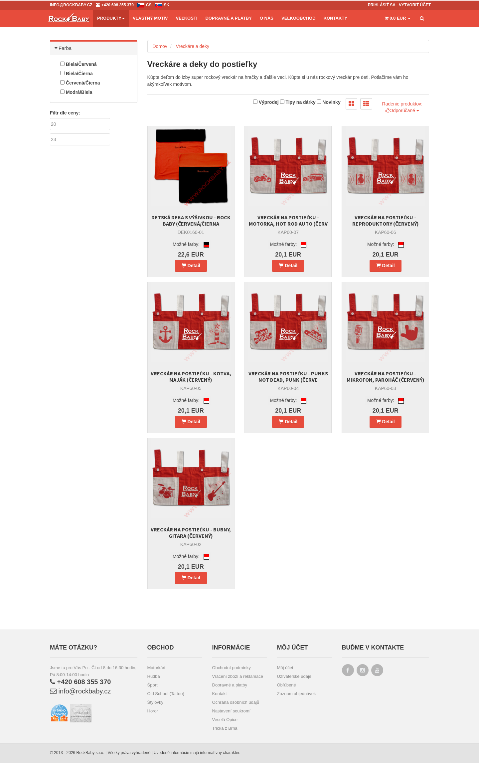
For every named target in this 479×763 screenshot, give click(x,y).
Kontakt (219, 693)
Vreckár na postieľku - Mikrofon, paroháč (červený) (385, 376)
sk (166, 5)
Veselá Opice (225, 719)
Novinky (328, 102)
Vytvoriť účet (415, 5)
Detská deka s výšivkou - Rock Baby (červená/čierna (191, 220)
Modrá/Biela (76, 92)
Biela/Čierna (76, 73)
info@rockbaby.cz (80, 691)
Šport (152, 684)
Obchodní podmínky (231, 667)
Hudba (153, 676)
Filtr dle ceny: (65, 112)
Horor (152, 710)
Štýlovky (155, 702)
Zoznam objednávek (296, 693)
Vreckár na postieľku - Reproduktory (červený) (385, 220)
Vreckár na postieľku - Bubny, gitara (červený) (191, 532)
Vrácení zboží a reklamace (237, 676)
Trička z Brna (225, 728)
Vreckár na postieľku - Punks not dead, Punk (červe (288, 376)
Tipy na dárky (298, 102)
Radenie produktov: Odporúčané (402, 107)
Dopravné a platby (229, 684)
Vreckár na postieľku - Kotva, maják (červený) (191, 376)
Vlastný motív (150, 18)
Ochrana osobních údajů (235, 702)
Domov (160, 46)
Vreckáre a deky (192, 46)
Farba (63, 48)
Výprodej (266, 102)
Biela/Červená (78, 64)
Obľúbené (286, 684)
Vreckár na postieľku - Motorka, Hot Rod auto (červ (288, 220)
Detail (191, 265)
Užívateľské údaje (294, 676)
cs (149, 5)
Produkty (111, 18)
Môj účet (285, 667)
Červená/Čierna (80, 83)
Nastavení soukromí (231, 710)
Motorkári (156, 667)
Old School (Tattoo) (165, 693)
